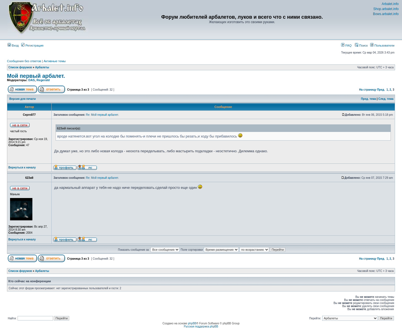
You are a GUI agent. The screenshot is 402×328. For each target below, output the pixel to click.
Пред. (381, 89)
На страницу (367, 89)
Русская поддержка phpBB (201, 326)
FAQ (346, 45)
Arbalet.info (390, 4)
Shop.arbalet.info (386, 9)
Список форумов (20, 67)
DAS (31, 80)
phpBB (192, 323)
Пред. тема (368, 98)
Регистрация (32, 45)
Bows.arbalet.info (386, 14)
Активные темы (55, 61)
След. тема (385, 98)
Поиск (361, 45)
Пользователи (382, 45)
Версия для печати (22, 98)
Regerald (43, 80)
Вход (13, 45)
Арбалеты (42, 67)
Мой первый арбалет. (36, 76)
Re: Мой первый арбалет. (102, 114)
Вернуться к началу (22, 167)
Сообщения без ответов (24, 61)
